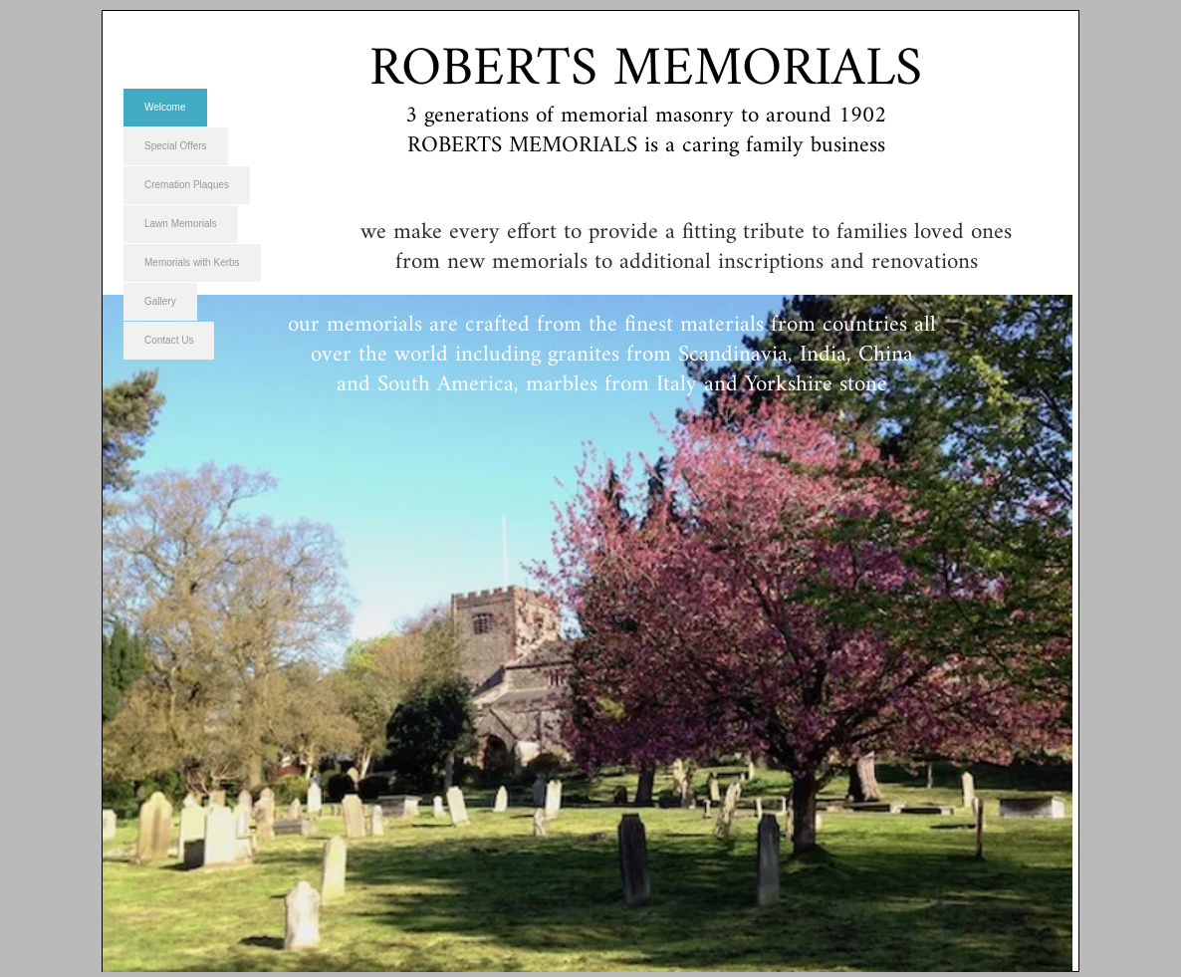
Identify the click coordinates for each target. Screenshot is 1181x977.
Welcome (165, 107)
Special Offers (175, 145)
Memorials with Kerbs (192, 262)
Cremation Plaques (186, 184)
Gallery (160, 301)
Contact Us (168, 340)
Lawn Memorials (180, 223)
